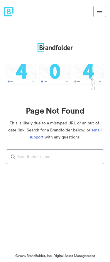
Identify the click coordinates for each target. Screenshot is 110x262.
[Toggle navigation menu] (99, 11)
